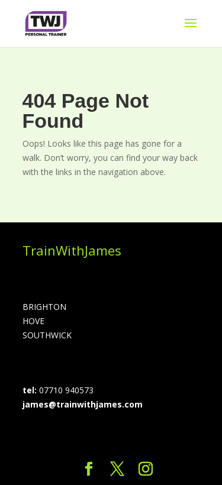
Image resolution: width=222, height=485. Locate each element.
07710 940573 (66, 390)
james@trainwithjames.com (82, 404)
